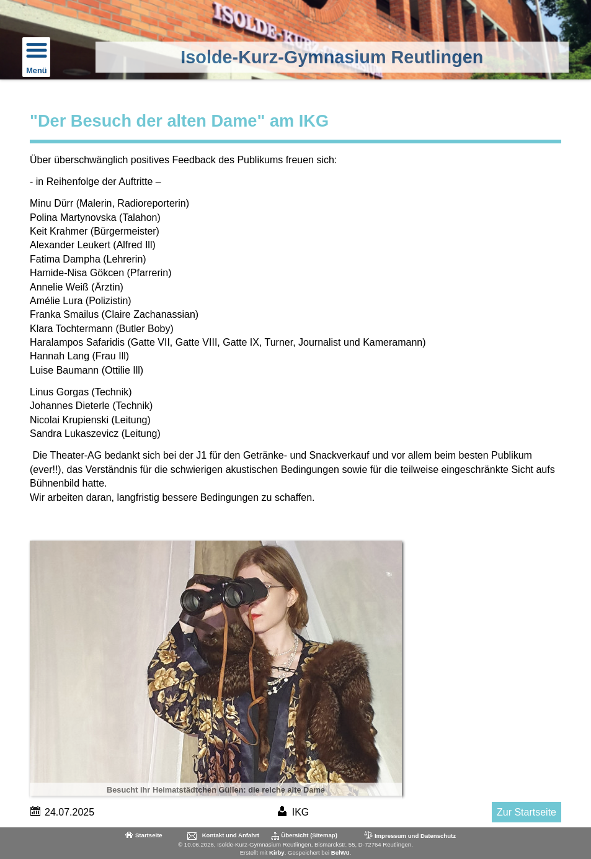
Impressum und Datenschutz (409, 835)
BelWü (340, 852)
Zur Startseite (526, 812)
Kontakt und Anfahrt (230, 835)
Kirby (277, 852)
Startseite (148, 835)
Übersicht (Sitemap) (309, 835)
